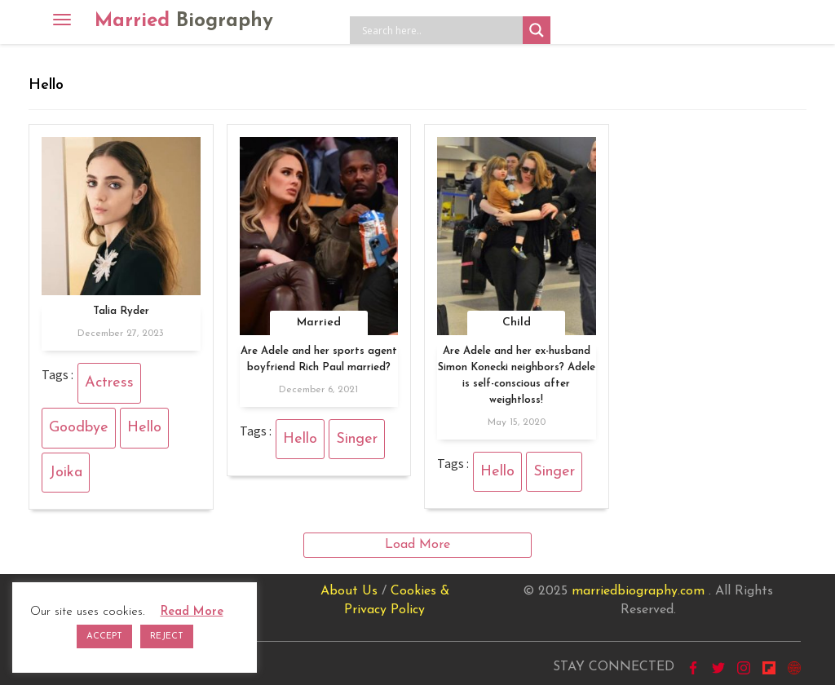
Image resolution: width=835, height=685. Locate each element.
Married (184, 21)
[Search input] (440, 30)
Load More (417, 544)
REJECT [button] (166, 636)
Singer (357, 439)
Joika (65, 472)
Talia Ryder (121, 311)
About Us (349, 591)
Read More (192, 612)
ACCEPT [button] (104, 636)
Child (516, 322)
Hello (144, 427)
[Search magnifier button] (536, 30)
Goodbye (78, 427)
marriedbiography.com (638, 591)
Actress (109, 383)
